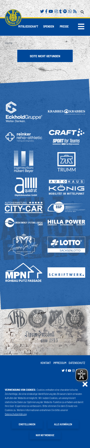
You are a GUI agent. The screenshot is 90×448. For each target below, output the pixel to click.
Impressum (59, 362)
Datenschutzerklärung (16, 414)
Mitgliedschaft (28, 26)
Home (8, 43)
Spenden (48, 26)
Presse (64, 26)
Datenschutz (77, 362)
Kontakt (46, 362)
